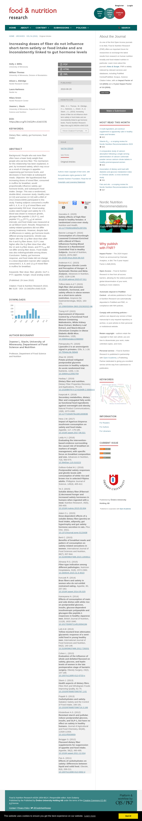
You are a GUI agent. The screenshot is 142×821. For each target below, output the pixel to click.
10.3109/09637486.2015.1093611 (74, 557)
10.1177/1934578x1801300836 (73, 414)
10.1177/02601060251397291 (73, 228)
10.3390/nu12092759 (69, 373)
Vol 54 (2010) (32, 36)
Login (130, 5)
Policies (81, 27)
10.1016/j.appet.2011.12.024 (72, 753)
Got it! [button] (128, 816)
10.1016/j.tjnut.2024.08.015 (71, 258)
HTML (66, 69)
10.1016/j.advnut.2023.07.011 (73, 279)
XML (65, 74)
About (25, 27)
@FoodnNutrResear (42, 808)
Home (12, 27)
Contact (12, 808)
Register (119, 5)
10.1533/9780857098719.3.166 (73, 707)
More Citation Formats (73, 131)
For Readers (105, 423)
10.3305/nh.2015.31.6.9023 (71, 573)
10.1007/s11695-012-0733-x (72, 675)
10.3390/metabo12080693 (71, 339)
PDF (65, 64)
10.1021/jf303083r (67, 734)
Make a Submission (116, 111)
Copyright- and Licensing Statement (71, 182)
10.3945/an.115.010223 (70, 462)
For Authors (104, 427)
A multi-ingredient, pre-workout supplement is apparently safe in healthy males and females (116, 131)
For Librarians (105, 431)
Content (41, 27)
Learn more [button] (90, 816)
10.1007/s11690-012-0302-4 (72, 772)
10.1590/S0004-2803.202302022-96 (75, 306)
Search (125, 28)
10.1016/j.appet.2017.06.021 (72, 432)
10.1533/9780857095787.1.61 (73, 691)
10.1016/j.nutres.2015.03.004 (72, 508)
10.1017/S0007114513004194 (73, 624)
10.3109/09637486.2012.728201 (74, 648)
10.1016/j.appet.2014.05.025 (72, 591)
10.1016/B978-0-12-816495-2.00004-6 (77, 389)
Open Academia (109, 358)
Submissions (62, 27)
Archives (20, 36)
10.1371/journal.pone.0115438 (73, 532)
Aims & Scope (113, 67)
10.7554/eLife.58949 (68, 352)
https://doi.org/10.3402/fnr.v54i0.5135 (28, 121)
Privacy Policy (23, 808)
